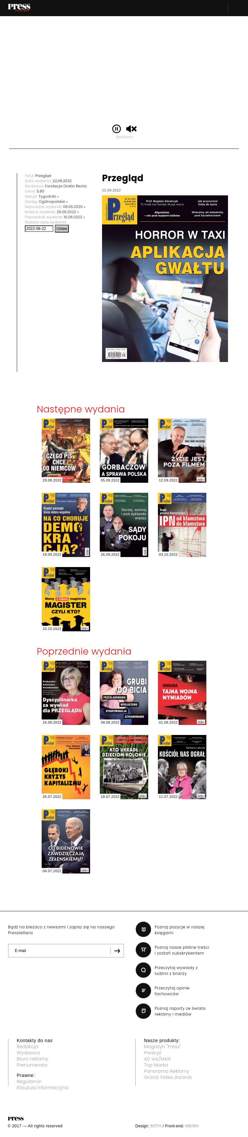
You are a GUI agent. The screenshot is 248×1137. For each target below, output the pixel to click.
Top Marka (156, 1065)
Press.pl (152, 1052)
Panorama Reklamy (167, 1071)
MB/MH (192, 1126)
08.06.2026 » (74, 206)
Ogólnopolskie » (53, 201)
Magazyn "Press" (162, 1046)
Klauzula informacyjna (42, 1087)
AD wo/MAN (157, 1059)
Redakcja (27, 1046)
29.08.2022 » (68, 211)
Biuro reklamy (32, 1059)
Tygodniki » (49, 196)
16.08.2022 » (74, 217)
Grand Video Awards (168, 1077)
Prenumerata (32, 1065)
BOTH (156, 1126)
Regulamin (29, 1081)
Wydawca (28, 1052)
